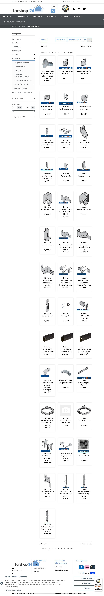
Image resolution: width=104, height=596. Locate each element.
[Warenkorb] (85, 8)
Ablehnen (87, 588)
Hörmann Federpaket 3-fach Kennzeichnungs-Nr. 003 (47, 528)
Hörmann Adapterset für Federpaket (66, 142)
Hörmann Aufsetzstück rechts (84, 208)
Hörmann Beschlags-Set (66, 315)
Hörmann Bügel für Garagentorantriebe (65, 381)
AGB (35, 564)
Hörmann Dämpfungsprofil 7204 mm (84, 382)
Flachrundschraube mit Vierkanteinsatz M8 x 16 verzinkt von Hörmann (47, 74)
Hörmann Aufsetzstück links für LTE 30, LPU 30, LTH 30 (65, 210)
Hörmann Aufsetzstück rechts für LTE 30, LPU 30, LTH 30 (66, 246)
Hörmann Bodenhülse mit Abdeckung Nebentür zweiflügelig (47, 385)
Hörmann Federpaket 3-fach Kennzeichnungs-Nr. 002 (84, 492)
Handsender (16, 51)
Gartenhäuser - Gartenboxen (22, 92)
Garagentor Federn (20, 88)
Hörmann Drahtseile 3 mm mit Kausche (65, 420)
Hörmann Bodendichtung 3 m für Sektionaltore (65, 349)
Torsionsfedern (20, 67)
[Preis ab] (14, 107)
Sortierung (60, 39)
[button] (73, 8)
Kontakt (36, 571)
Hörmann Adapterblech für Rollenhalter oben (47, 142)
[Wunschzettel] (79, 8)
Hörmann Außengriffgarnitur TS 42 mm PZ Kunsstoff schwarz (65, 281)
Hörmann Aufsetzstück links (84, 175)
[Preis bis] (28, 107)
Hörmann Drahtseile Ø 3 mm (84, 419)
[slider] (13, 110)
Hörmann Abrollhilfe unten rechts (47, 108)
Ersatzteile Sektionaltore (23, 81)
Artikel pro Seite (74, 39)
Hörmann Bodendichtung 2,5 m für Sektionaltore (47, 349)
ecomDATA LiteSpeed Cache (79, 593)
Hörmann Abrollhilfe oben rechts (84, 72)
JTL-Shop (63, 593)
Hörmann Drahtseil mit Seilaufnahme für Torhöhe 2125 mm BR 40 (47, 421)
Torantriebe (16, 43)
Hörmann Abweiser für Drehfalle (84, 108)
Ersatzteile (16, 58)
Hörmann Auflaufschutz (66, 175)
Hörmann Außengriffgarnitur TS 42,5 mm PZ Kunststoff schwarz (84, 281)
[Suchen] (54, 7)
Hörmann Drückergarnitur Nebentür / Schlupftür (47, 457)
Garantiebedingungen (61, 570)
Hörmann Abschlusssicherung (66, 108)
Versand (31, 593)
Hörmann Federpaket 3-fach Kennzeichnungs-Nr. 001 (66, 492)
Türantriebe (16, 47)
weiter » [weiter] (70, 52)
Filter (43, 40)
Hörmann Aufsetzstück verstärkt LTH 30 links (84, 246)
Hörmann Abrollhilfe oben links (66, 72)
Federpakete (19, 70)
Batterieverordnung (40, 568)
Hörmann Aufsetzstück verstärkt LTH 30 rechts (47, 281)
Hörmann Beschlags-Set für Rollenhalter (84, 316)
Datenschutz (17, 590)
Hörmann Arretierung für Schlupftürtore (47, 176)
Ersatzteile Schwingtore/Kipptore (22, 75)
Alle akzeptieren (87, 578)
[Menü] (101, 579)
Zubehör (15, 54)
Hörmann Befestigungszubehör (47, 315)
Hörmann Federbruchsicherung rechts (47, 491)
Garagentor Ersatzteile (22, 63)
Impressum (8, 590)
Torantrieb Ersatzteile (21, 84)
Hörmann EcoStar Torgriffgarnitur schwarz (66, 456)
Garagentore (16, 39)
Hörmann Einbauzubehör (84, 455)
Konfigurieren (86, 583)
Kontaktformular (17, 571)
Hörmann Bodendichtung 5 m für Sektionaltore (84, 349)
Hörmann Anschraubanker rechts (84, 142)
